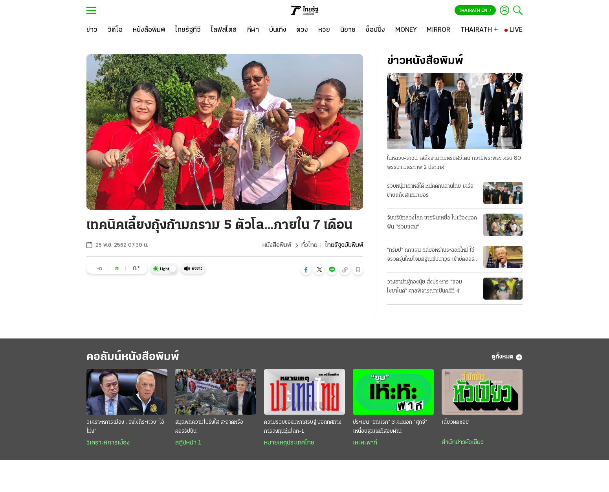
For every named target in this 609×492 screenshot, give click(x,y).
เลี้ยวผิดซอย (455, 422)
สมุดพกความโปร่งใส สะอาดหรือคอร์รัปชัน (209, 426)
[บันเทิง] (277, 30)
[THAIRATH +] (479, 30)
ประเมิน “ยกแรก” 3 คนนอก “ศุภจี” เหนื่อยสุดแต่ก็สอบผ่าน (390, 426)
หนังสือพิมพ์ (276, 245)
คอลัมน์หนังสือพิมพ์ (132, 357)
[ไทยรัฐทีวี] (188, 30)
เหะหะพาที (365, 443)
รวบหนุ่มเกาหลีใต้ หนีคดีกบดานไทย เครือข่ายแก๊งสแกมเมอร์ (430, 190)
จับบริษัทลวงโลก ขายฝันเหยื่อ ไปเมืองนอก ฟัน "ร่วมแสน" (432, 222)
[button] (306, 270)
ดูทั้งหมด (507, 357)
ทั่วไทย (309, 245)
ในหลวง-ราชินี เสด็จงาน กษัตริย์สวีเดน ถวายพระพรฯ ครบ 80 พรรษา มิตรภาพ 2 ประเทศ (454, 162)
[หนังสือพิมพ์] (149, 30)
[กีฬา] (253, 30)
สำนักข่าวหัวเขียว (463, 442)
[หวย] (324, 30)
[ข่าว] (91, 30)
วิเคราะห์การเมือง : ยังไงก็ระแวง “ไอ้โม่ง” (125, 426)
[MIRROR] (438, 30)
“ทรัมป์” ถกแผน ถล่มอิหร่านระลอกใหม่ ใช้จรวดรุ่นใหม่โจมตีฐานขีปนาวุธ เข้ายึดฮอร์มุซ (431, 255)
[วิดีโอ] (115, 30)
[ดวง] (302, 30)
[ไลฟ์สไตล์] (224, 30)
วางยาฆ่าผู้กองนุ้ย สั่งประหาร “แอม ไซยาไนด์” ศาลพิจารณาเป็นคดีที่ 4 (424, 286)
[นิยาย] (348, 30)
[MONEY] (406, 30)
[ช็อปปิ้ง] (375, 30)
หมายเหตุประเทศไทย (289, 443)
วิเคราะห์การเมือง (108, 443)
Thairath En (475, 10)
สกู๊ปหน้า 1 (188, 443)
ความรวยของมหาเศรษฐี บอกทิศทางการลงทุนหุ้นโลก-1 (302, 426)
